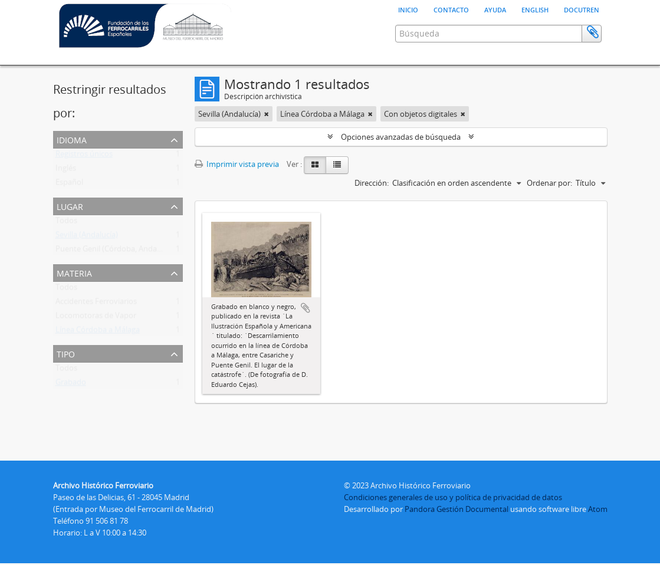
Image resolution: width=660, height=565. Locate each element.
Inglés (65, 200)
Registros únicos (84, 185)
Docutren (581, 8)
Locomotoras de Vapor (95, 347)
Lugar (70, 235)
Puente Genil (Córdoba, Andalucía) (115, 280)
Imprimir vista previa (237, 193)
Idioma (72, 168)
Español (69, 214)
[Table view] (337, 194)
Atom (598, 510)
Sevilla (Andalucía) (86, 266)
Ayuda (495, 8)
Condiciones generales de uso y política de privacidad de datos (453, 499)
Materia (74, 302)
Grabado (70, 414)
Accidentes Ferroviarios (96, 333)
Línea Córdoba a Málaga (97, 361)
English (535, 8)
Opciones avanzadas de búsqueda (400, 166)
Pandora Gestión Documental (456, 510)
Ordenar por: (549, 212)
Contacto (451, 8)
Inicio (408, 8)
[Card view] (315, 194)
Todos (66, 252)
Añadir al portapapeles (305, 337)
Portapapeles (593, 81)
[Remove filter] (266, 143)
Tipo (66, 382)
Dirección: (371, 212)
